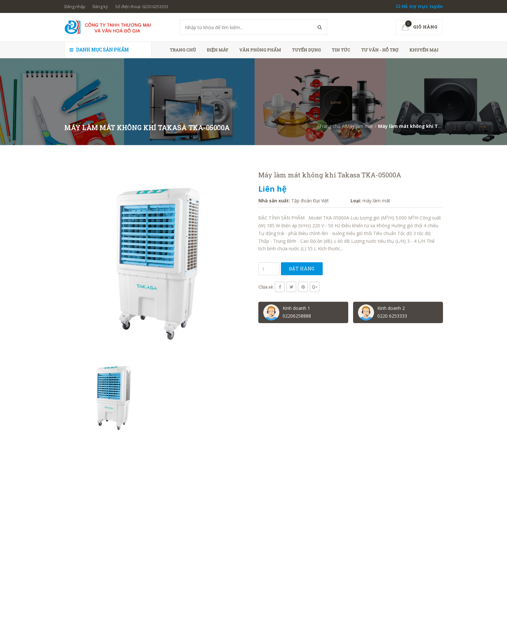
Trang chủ (183, 50)
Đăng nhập (74, 6)
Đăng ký (100, 6)
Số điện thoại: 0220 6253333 (141, 6)
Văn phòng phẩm (260, 50)
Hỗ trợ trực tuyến (419, 6)
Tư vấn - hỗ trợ (379, 50)
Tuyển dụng (306, 50)
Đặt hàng (302, 268)
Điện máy (217, 50)
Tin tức (341, 50)
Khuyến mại (423, 50)
